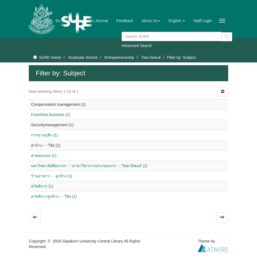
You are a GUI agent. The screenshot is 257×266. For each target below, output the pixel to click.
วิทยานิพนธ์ (151, 57)
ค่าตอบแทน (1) (43, 155)
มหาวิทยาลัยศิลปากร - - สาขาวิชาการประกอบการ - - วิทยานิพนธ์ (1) (89, 166)
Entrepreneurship (119, 57)
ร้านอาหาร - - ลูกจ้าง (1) (51, 176)
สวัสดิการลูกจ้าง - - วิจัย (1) (54, 196)
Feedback (124, 21)
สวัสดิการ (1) (42, 186)
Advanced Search (137, 45)
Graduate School (82, 57)
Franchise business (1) (50, 114)
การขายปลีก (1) (44, 135)
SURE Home (50, 57)
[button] (151, 21)
